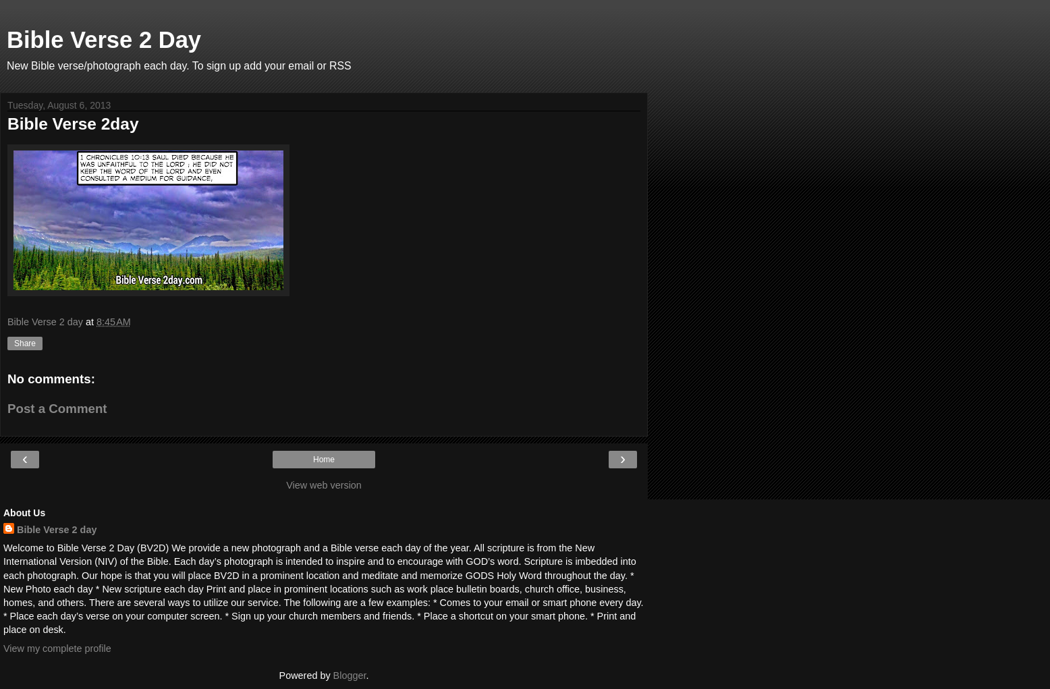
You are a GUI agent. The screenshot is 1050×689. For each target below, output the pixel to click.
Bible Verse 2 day (56, 529)
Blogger (349, 675)
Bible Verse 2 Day (104, 40)
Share (25, 343)
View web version (324, 485)
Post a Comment (57, 409)
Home (324, 459)
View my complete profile (57, 648)
